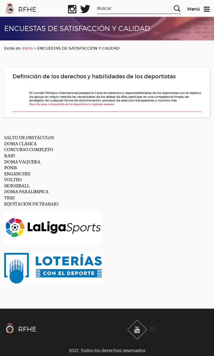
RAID (9, 155)
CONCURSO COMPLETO (28, 149)
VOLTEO (13, 179)
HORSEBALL (17, 185)
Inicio (27, 48)
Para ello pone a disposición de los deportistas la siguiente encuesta (71, 104)
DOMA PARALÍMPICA (26, 191)
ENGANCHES (17, 173)
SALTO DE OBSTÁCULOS (29, 137)
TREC (9, 197)
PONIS (10, 167)
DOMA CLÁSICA (20, 143)
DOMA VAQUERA (22, 161)
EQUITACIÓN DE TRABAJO (31, 203)
